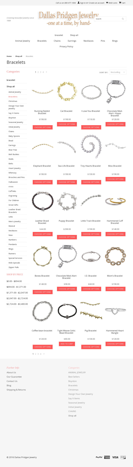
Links (11, 216)
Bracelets (13, 96)
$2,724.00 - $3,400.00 (17, 304)
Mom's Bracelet (115, 276)
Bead (11, 140)
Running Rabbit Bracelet (42, 112)
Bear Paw (13, 149)
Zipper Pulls (14, 267)
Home (9, 56)
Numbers (13, 239)
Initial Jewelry (14, 127)
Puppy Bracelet (66, 221)
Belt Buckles (14, 154)
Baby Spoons (14, 136)
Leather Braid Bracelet (42, 222)
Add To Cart (67, 344)
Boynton (12, 117)
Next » (46, 72)
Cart (123, 3)
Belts (11, 163)
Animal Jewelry (15, 92)
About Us (11, 372)
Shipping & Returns (16, 389)
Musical (12, 226)
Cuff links (12, 191)
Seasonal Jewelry (16, 122)
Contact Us (12, 381)
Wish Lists (111, 3)
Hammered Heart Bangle (115, 331)
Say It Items (14, 113)
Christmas (13, 101)
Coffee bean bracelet (42, 330)
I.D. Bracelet (91, 276)
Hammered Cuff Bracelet (115, 222)
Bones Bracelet (42, 276)
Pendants (13, 244)
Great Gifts (13, 205)
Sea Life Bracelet (66, 166)
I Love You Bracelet (90, 111)
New (11, 235)
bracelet (59, 35)
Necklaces (13, 230)
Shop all (74, 35)
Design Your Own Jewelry (16, 107)
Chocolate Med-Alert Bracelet (66, 277)
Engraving (13, 195)
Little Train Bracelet (90, 221)
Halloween (13, 182)
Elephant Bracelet (42, 166)
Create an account (96, 3)
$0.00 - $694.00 (14, 281)
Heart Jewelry (15, 168)
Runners (12, 253)
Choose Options (42, 127)
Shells (11, 159)
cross (11, 186)
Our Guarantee (14, 376)
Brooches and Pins (17, 177)
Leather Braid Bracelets (14, 210)
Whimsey (12, 172)
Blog (9, 385)
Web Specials (14, 262)
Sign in (83, 3)
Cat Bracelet (66, 111)
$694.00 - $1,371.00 (16, 286)
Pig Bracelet (91, 330)
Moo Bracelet (114, 166)
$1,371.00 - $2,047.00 (17, 292)
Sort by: (103, 72)
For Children (14, 200)
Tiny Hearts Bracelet (90, 166)
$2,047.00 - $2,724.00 (17, 298)
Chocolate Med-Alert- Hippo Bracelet (115, 113)
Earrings (12, 145)
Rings (11, 249)
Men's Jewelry (15, 221)
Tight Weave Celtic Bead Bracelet (66, 331)
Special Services (15, 258)
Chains (11, 131)
